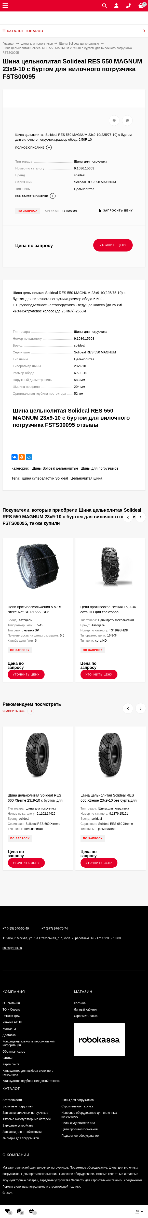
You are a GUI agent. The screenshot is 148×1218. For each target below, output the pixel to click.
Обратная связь (14, 1051)
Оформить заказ (85, 1016)
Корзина (80, 1003)
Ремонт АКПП (12, 1022)
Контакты (9, 1028)
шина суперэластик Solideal (45, 478)
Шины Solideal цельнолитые (55, 468)
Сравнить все (18, 711)
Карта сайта (11, 1064)
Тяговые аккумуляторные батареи (27, 1119)
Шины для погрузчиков (99, 468)
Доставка (9, 1035)
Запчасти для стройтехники (22, 1132)
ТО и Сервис (12, 1009)
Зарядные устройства (18, 1125)
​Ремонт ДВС (11, 1016)
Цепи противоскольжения (79, 1129)
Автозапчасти (12, 1100)
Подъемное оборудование (80, 1135)
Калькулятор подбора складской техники (31, 1081)
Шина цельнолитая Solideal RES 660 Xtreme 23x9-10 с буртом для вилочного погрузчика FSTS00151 (36, 800)
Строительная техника (77, 1106)
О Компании (11, 1003)
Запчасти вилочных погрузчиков (25, 1113)
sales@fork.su (12, 948)
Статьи (7, 1058)
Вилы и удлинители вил (78, 1123)
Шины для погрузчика (90, 332)
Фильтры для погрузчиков (21, 1138)
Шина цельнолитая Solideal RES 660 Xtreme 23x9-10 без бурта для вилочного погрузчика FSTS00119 (108, 800)
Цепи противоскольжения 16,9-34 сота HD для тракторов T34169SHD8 (108, 612)
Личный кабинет (85, 1009)
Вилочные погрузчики (18, 1106)
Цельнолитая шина (86, 478)
